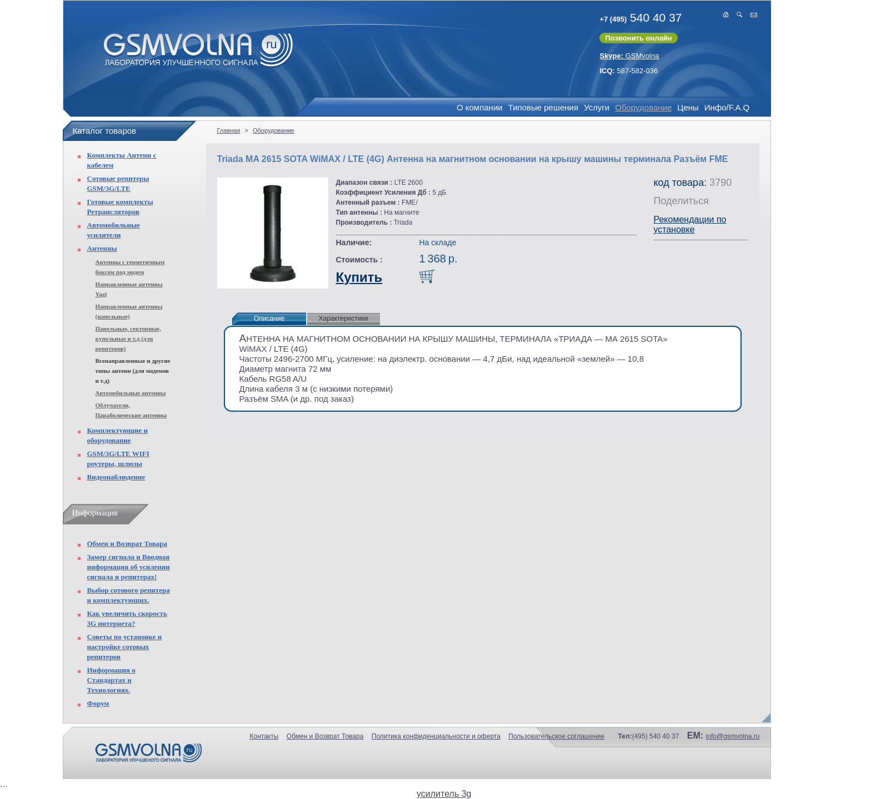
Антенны (102, 248)
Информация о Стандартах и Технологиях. (111, 680)
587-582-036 (628, 71)
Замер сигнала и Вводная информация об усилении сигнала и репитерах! (128, 567)
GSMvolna (629, 56)
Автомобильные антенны (131, 393)
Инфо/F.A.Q (726, 107)
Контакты (264, 736)
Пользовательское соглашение (556, 736)
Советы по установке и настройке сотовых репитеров (124, 647)
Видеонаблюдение (116, 477)
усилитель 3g (444, 793)
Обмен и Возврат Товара (127, 543)
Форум (98, 703)
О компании (480, 107)
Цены (688, 107)
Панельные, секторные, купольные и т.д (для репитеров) (128, 338)
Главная (229, 130)
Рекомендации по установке (690, 224)
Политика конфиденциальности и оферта (436, 736)
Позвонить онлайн (638, 38)
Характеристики (343, 318)
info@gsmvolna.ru (733, 736)
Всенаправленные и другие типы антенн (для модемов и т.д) (133, 370)
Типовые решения (543, 107)
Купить (359, 277)
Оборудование (643, 107)
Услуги (596, 107)
